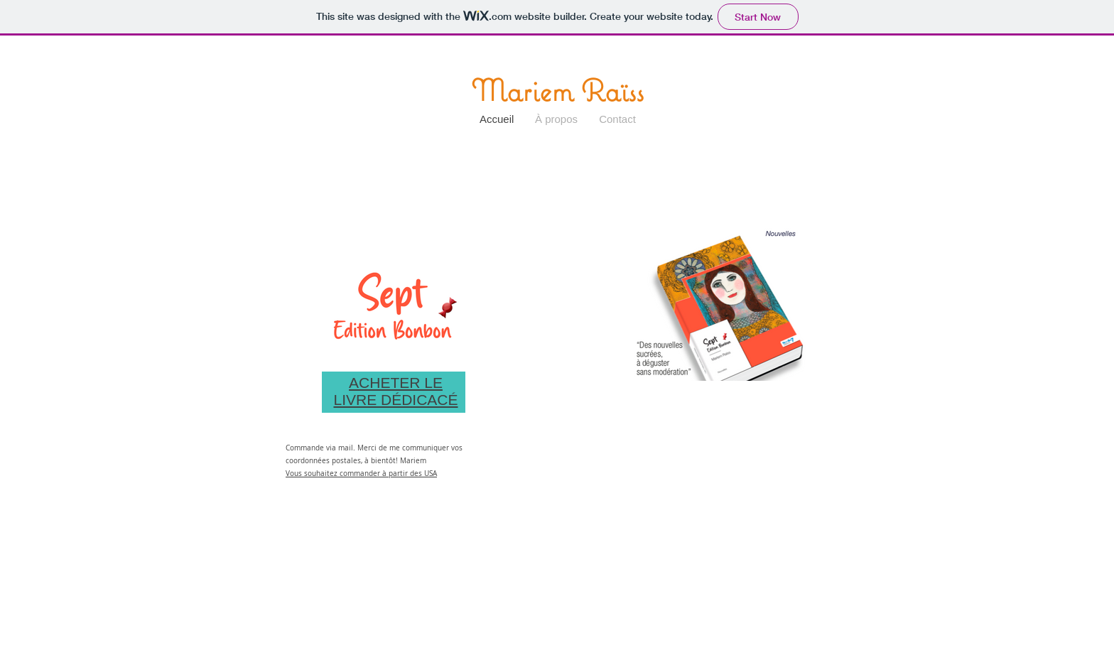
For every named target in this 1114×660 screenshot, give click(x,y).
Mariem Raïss (557, 90)
